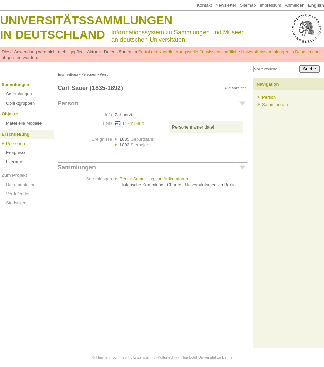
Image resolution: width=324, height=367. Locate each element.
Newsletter (225, 5)
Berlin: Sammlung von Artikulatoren (153, 178)
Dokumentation (20, 184)
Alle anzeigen (235, 88)
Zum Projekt (14, 175)
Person (68, 103)
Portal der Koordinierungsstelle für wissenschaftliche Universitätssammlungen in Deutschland (229, 51)
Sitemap (248, 5)
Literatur (14, 161)
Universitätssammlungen (86, 20)
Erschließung (68, 74)
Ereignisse (16, 152)
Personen (88, 74)
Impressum (270, 5)
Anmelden (295, 5)
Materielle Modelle (24, 123)
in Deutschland (52, 34)
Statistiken (16, 202)
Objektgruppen (20, 103)
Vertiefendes (18, 193)
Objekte (10, 113)
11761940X (133, 123)
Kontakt (204, 5)
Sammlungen (15, 84)
